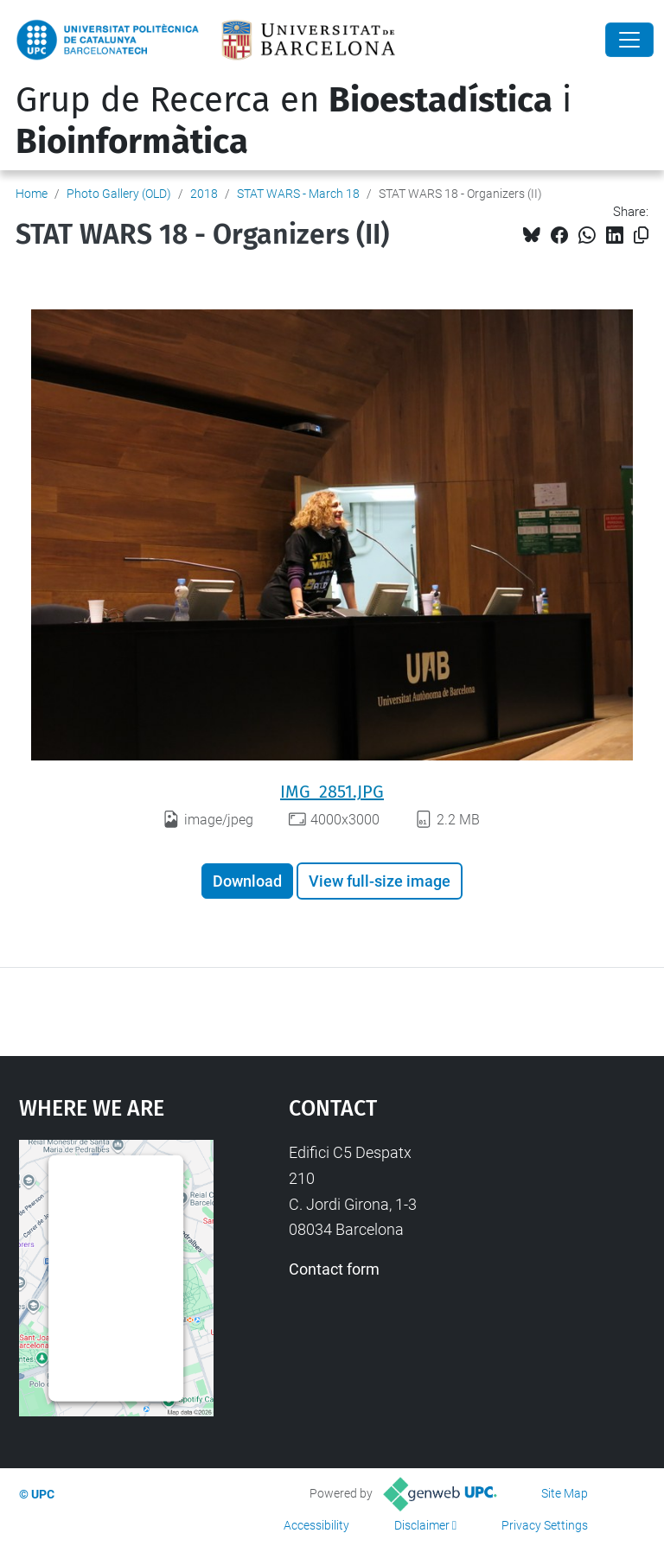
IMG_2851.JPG (332, 791)
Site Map (564, 1493)
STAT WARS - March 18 (298, 193)
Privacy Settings (544, 1525)
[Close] (629, 39)
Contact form (334, 1269)
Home (32, 193)
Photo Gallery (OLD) (119, 193)
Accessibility (316, 1525)
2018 (204, 193)
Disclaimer (422, 1525)
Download (247, 881)
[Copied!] (641, 235)
